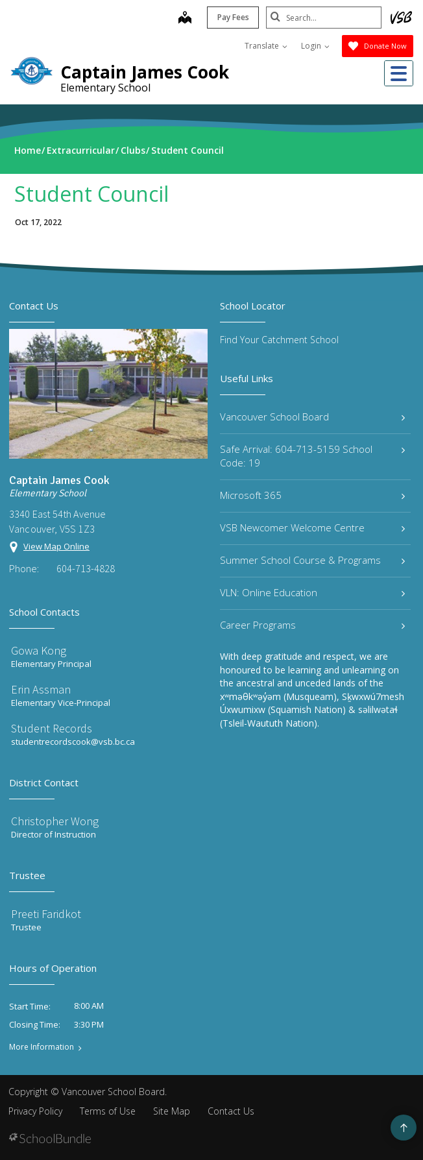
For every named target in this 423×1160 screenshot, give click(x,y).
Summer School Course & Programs (312, 559)
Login (315, 45)
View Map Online (56, 546)
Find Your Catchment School (279, 339)
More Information (41, 1047)
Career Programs (312, 624)
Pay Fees (232, 17)
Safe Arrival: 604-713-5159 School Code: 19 (312, 455)
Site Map (171, 1111)
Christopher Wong (55, 821)
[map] (183, 19)
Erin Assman (41, 689)
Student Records (51, 728)
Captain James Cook (144, 72)
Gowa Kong (38, 650)
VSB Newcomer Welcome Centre (312, 527)
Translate (266, 45)
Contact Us (231, 1111)
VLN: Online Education (312, 592)
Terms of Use (108, 1111)
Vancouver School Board (312, 416)
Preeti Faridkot (46, 913)
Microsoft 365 (312, 495)
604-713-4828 (85, 568)
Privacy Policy (35, 1111)
